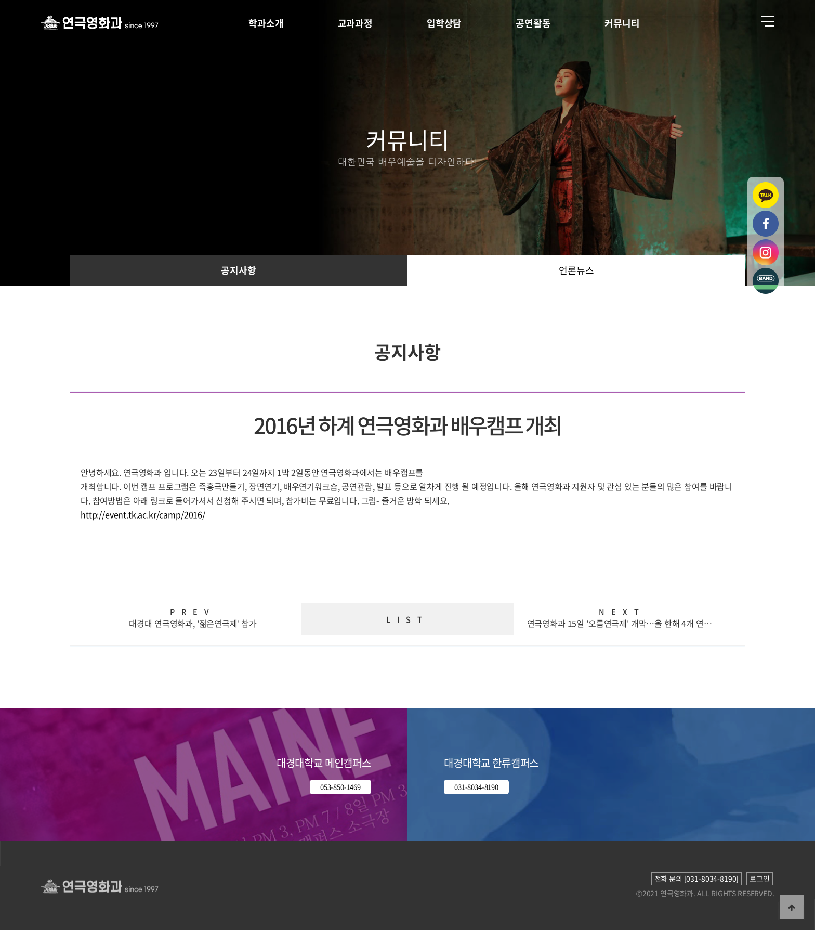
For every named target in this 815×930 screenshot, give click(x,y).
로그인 (760, 878)
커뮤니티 (621, 23)
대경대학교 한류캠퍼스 (491, 762)
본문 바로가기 (0, 0)
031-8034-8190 (476, 787)
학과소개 (265, 23)
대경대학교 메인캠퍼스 (324, 762)
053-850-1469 (340, 787)
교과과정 (355, 23)
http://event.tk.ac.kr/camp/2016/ (143, 514)
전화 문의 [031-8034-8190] (696, 878)
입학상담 (444, 23)
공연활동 (533, 23)
